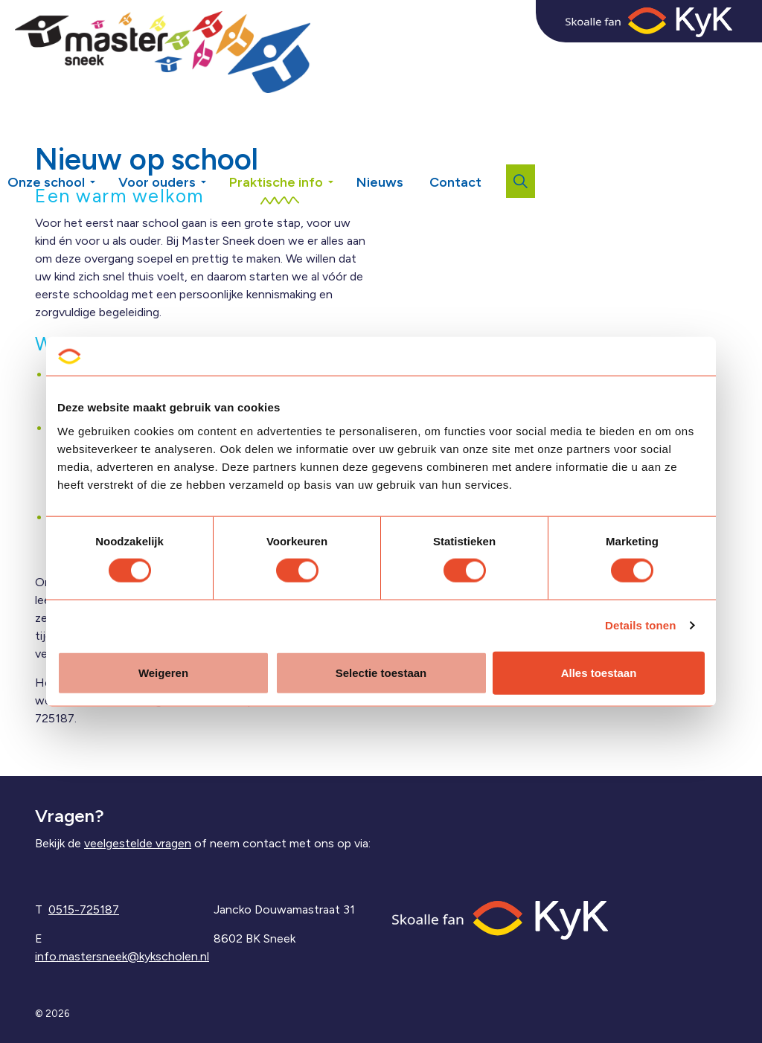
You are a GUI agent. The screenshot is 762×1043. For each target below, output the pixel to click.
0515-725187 (83, 909)
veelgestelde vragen (137, 843)
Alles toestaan (599, 672)
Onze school (46, 182)
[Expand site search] (520, 181)
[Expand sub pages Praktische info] (341, 156)
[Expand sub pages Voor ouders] (214, 156)
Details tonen (640, 625)
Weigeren (163, 672)
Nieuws (379, 182)
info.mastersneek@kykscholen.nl (122, 956)
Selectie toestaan (381, 672)
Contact (455, 182)
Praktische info (276, 182)
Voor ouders (157, 182)
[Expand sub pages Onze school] (103, 156)
